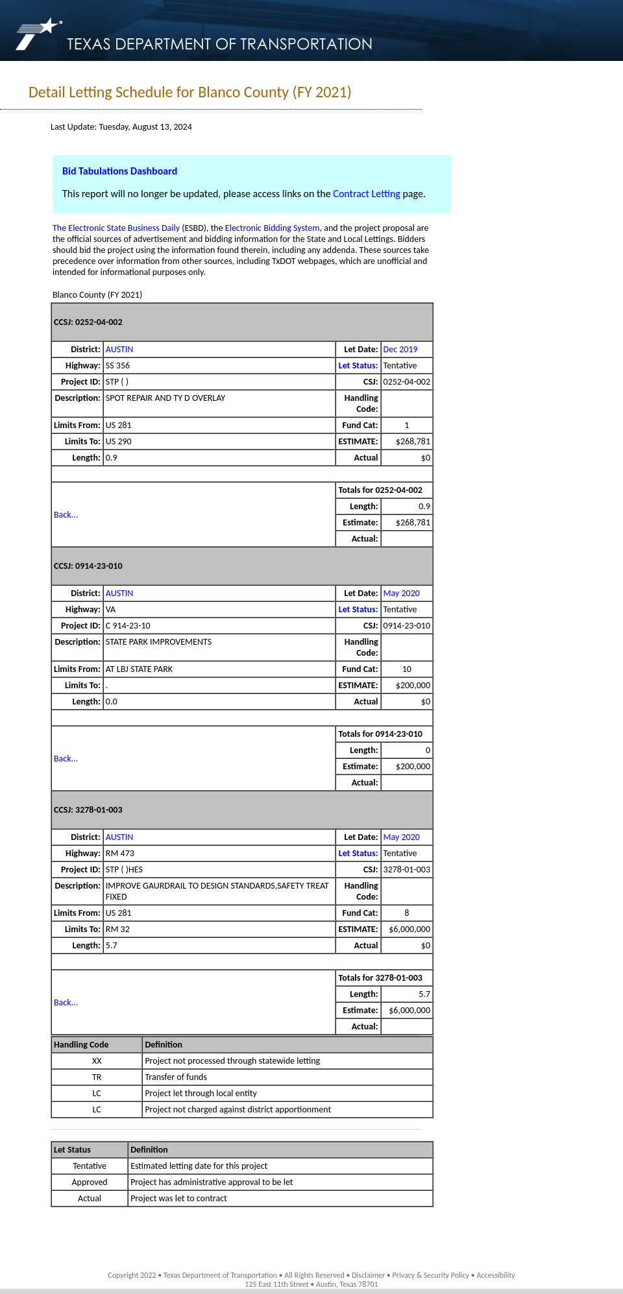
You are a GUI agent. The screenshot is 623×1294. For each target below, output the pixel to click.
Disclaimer (368, 1275)
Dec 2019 (401, 349)
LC (97, 1093)
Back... (66, 514)
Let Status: (358, 365)
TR (96, 1077)
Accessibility (495, 1275)
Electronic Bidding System (272, 228)
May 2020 (402, 593)
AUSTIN (120, 349)
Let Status (72, 1149)
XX (97, 1060)
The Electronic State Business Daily (116, 228)
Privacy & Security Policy (431, 1275)
